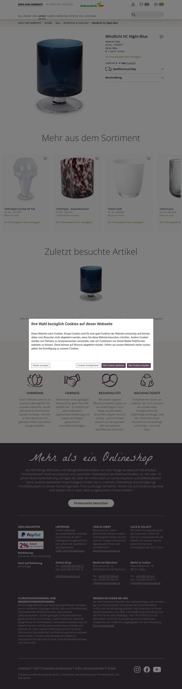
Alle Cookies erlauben (138, 365)
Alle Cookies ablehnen (113, 365)
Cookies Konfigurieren (88, 365)
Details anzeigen (41, 365)
